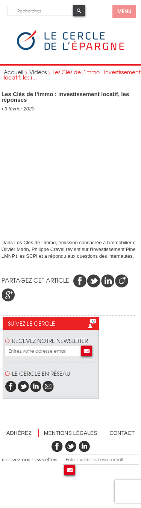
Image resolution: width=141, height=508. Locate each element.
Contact (122, 433)
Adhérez (19, 433)
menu (124, 11)
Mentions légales (70, 433)
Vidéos (38, 72)
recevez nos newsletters (32, 459)
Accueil (13, 72)
